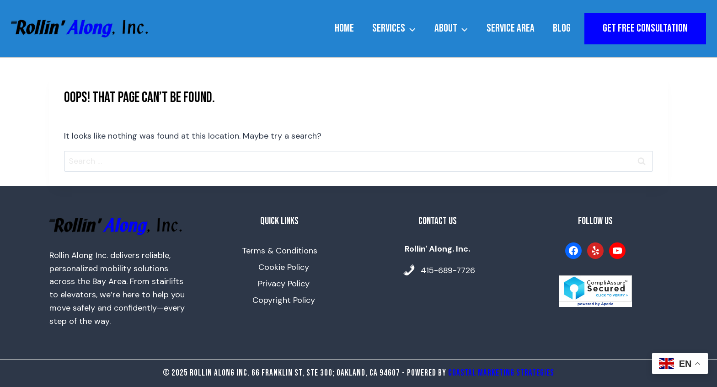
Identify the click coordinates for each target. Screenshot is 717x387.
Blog (562, 28)
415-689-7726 (448, 270)
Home (344, 28)
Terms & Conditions (279, 250)
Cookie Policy (283, 267)
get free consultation (645, 28)
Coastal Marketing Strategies (501, 373)
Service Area (511, 28)
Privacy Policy (284, 283)
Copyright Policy (283, 300)
